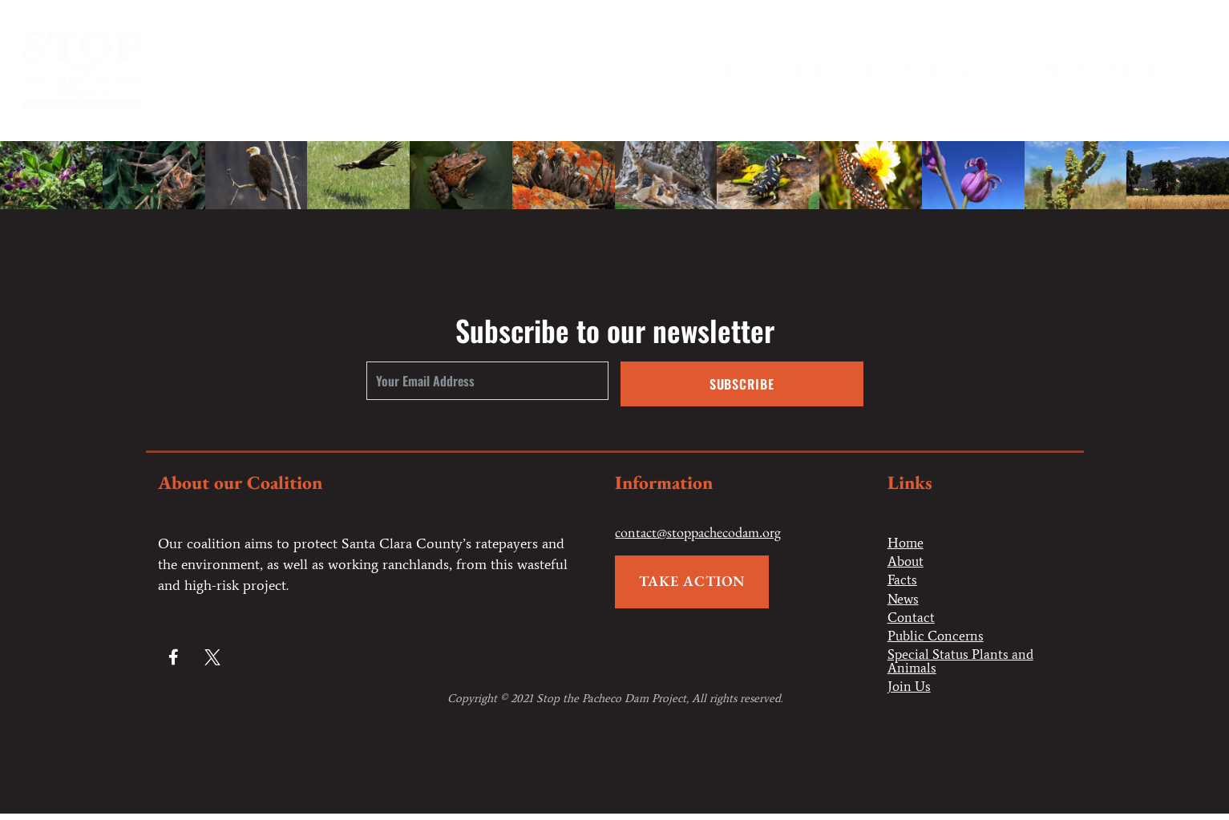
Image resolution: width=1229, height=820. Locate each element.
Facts (902, 582)
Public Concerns (1112, 69)
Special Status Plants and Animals (963, 666)
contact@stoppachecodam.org (698, 532)
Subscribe (742, 384)
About (807, 69)
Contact (911, 620)
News (903, 601)
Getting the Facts (936, 69)
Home (732, 69)
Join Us (910, 692)
